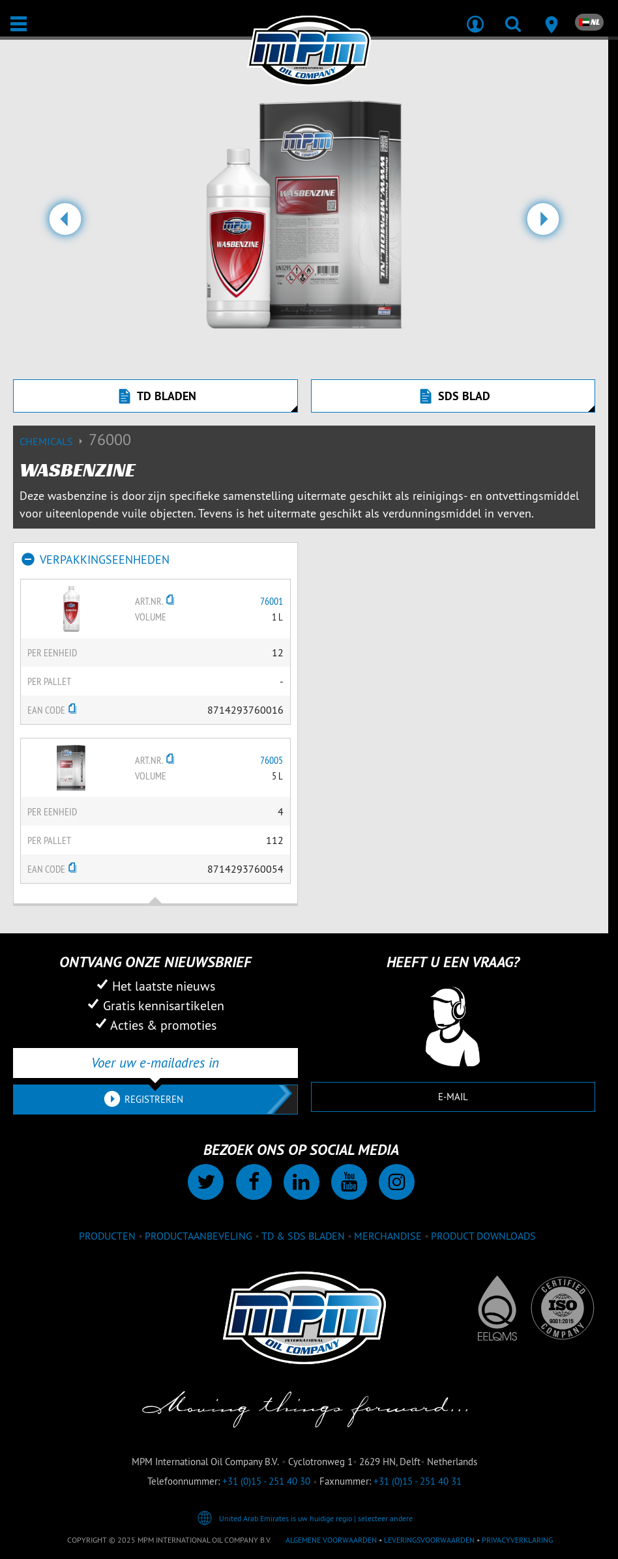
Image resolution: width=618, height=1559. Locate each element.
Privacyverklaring (517, 1540)
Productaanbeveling (198, 1235)
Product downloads (483, 1235)
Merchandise (388, 1235)
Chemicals (54, 441)
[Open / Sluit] (19, 23)
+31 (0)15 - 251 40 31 (418, 1481)
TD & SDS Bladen (303, 1235)
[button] (65, 224)
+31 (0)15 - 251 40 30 (266, 1481)
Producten (107, 1235)
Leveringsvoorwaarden (429, 1540)
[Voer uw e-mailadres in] (155, 1063)
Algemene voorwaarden (331, 1540)
